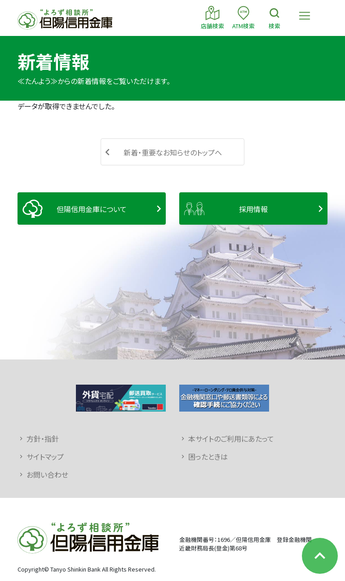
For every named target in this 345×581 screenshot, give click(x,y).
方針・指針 (43, 438)
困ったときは (208, 456)
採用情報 (253, 209)
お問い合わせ (47, 474)
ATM (243, 17)
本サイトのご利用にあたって (231, 438)
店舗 (212, 17)
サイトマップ (45, 456)
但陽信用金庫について (92, 209)
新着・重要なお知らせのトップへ (173, 152)
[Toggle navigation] (304, 15)
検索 (274, 17)
